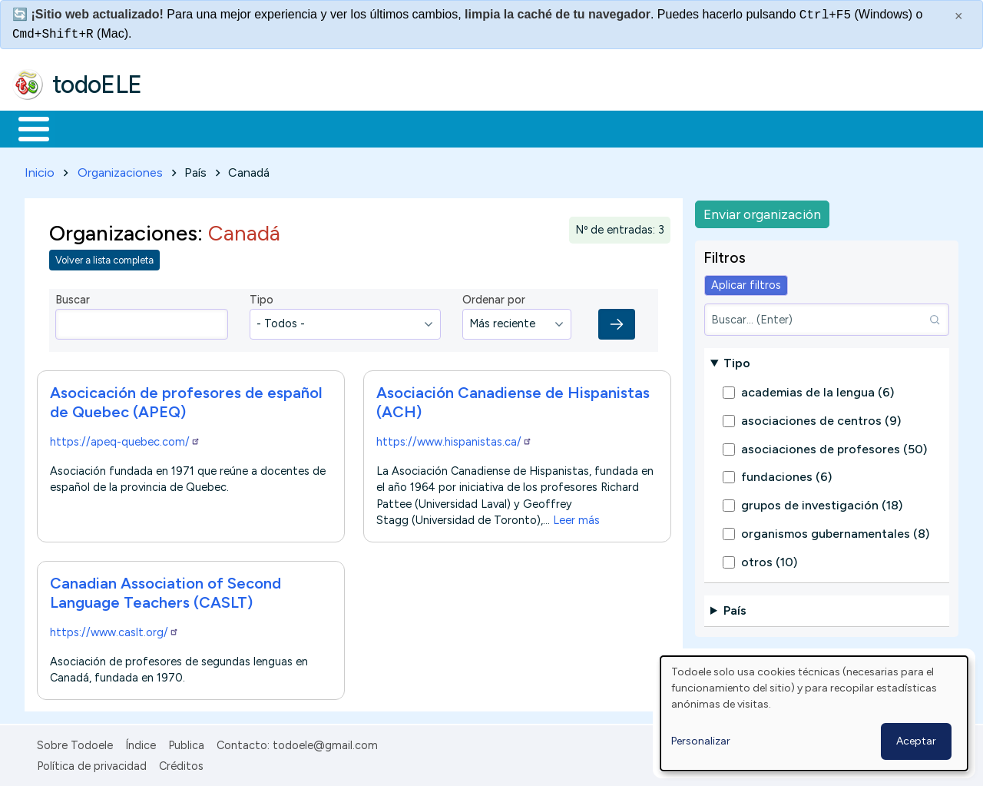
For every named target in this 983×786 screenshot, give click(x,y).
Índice (140, 743)
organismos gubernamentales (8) (835, 530)
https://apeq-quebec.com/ (125, 439)
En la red (363, 127)
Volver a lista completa (104, 258)
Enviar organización (762, 211)
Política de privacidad (92, 763)
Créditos (181, 763)
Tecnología (459, 127)
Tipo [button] (736, 360)
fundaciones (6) (786, 474)
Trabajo (276, 127)
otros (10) (769, 559)
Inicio (25, 127)
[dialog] (814, 713)
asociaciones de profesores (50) (834, 446)
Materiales (86, 127)
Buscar (630, 127)
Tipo (261, 297)
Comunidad (562, 127)
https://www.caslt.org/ (114, 629)
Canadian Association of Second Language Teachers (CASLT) (165, 590)
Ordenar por (493, 297)
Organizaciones (120, 169)
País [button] (734, 608)
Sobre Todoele (75, 743)
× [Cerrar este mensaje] (959, 16)
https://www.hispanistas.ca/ (454, 439)
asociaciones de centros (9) (821, 417)
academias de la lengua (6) (817, 390)
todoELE (97, 84)
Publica (186, 743)
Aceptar (916, 741)
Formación (185, 127)
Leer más (576, 517)
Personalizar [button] (700, 741)
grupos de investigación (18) (821, 503)
